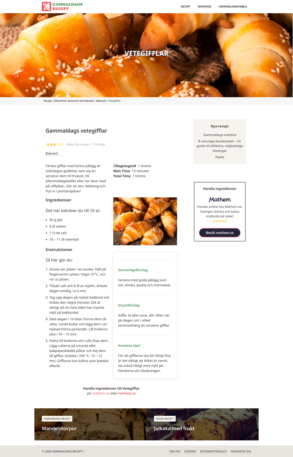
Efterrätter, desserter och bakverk (74, 100)
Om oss (175, 451)
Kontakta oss (241, 451)
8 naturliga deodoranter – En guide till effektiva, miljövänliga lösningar (220, 146)
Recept (185, 6)
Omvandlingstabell (233, 6)
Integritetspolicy (213, 451)
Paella (219, 157)
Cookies (190, 451)
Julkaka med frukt (174, 428)
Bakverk (101, 100)
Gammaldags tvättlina (219, 135)
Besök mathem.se (220, 233)
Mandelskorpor (59, 428)
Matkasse (204, 6)
